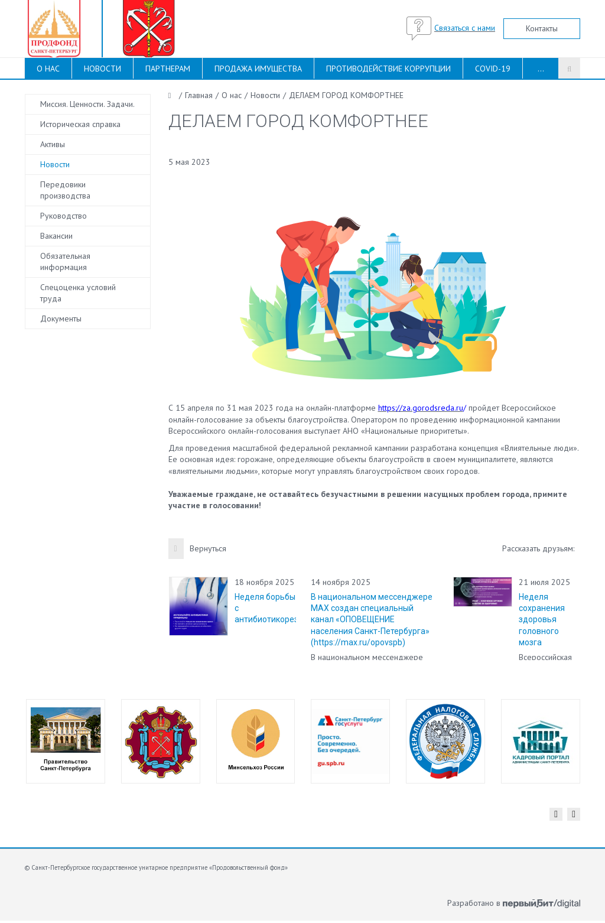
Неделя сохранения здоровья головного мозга (542, 620)
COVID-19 (492, 68)
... (541, 68)
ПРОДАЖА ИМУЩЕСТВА (258, 68)
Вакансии (56, 235)
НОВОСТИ (102, 68)
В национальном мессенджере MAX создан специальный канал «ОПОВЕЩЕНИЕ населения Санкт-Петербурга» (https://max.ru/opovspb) (371, 620)
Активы (52, 144)
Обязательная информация (65, 261)
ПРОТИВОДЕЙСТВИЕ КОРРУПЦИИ (388, 68)
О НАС (48, 68)
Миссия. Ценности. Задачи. (87, 104)
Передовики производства (65, 190)
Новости (55, 164)
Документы (61, 318)
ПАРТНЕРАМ (167, 68)
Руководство (63, 215)
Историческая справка (80, 124)
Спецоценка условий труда (78, 293)
